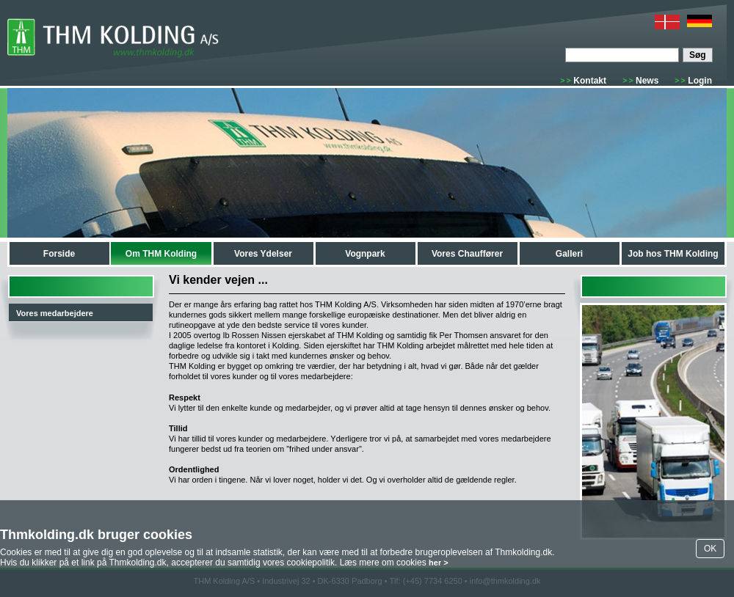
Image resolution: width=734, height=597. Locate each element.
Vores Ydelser (263, 254)
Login (700, 81)
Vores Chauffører (467, 254)
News (647, 81)
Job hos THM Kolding (673, 254)
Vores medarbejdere (54, 313)
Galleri (569, 254)
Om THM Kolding (161, 254)
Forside (59, 254)
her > (438, 562)
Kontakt (589, 81)
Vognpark (365, 254)
